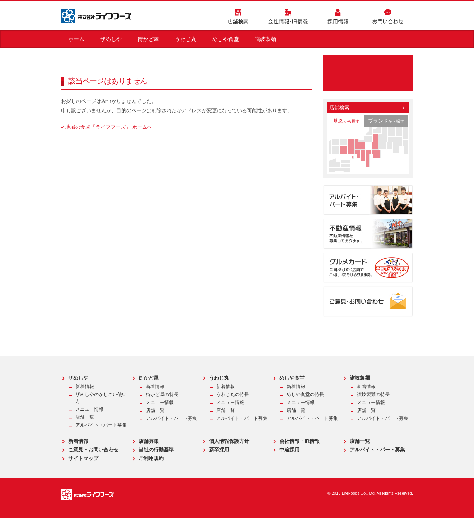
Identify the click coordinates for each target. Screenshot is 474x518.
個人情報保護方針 (229, 441)
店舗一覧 (84, 417)
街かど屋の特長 (162, 394)
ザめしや (111, 39)
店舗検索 (238, 16)
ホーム (76, 39)
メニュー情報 (89, 409)
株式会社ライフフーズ (96, 16)
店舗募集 (149, 441)
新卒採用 (219, 450)
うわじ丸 (185, 39)
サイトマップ (83, 458)
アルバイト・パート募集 (101, 425)
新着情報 (84, 386)
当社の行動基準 (156, 450)
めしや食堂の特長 (305, 394)
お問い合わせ (388, 16)
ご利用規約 (151, 458)
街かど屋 (148, 39)
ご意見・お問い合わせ (93, 450)
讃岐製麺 (265, 39)
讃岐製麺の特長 (373, 394)
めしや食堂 (225, 39)
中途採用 (289, 450)
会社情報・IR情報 (288, 16)
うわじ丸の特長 (232, 394)
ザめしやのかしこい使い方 (101, 398)
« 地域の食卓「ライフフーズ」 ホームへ (106, 127)
